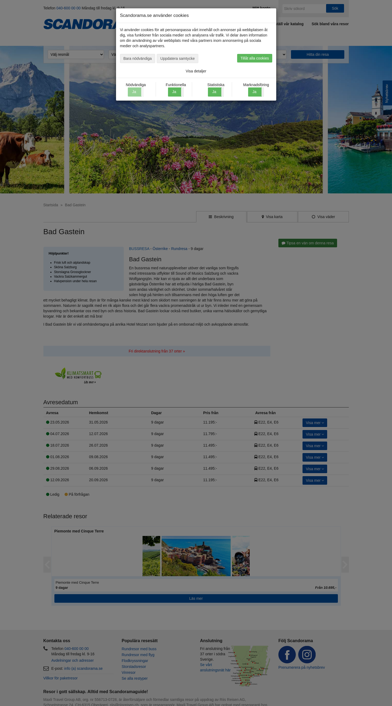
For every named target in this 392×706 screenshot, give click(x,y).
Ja (174, 92)
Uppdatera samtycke (177, 58)
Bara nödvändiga (138, 58)
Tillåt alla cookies (254, 58)
